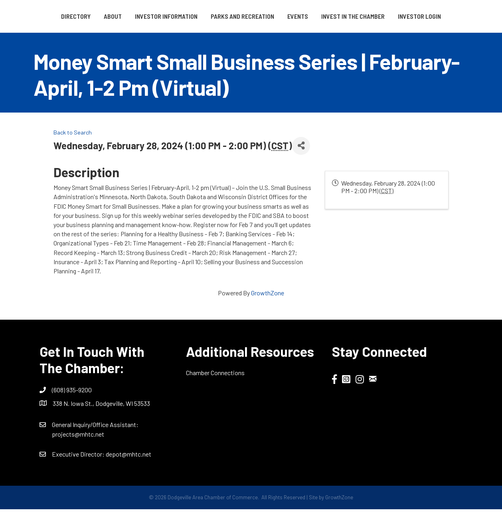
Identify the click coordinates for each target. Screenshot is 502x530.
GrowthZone (267, 314)
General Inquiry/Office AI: (95, 445)
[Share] (301, 167)
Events (382, 16)
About (85, 16)
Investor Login (251, 37)
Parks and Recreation (215, 16)
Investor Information (138, 16)
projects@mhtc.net (78, 455)
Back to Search (72, 153)
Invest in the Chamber (437, 16)
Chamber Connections (215, 394)
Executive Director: (79, 475)
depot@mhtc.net (128, 475)
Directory (48, 16)
